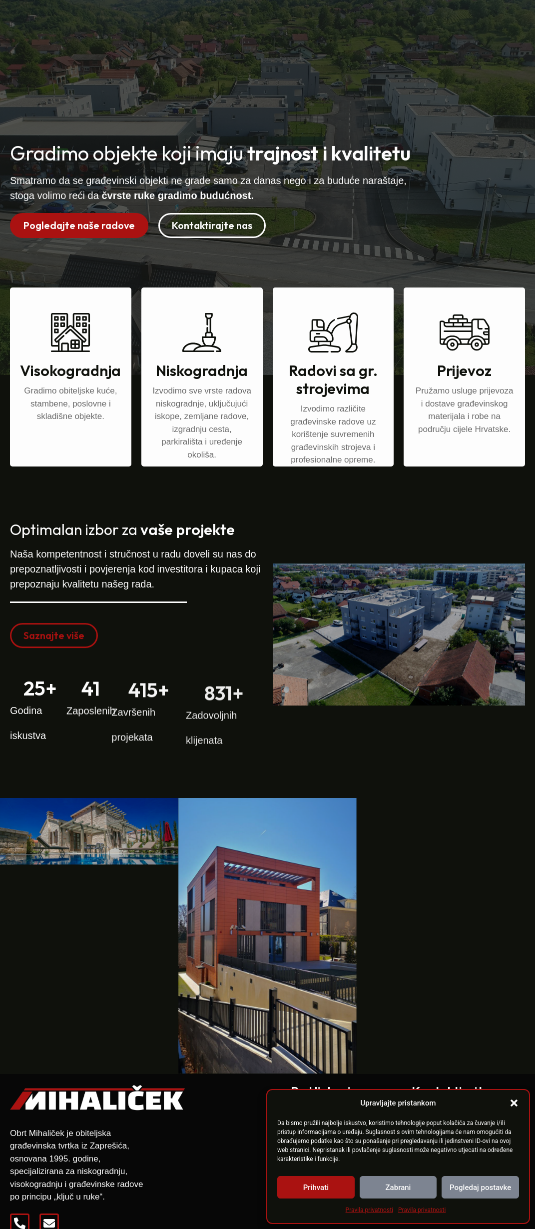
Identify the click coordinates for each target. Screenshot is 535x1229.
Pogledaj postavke (480, 1187)
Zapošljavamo (392, 24)
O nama (264, 24)
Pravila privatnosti (369, 1210)
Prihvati (316, 1187)
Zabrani (398, 1187)
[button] (514, 1103)
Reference (321, 24)
